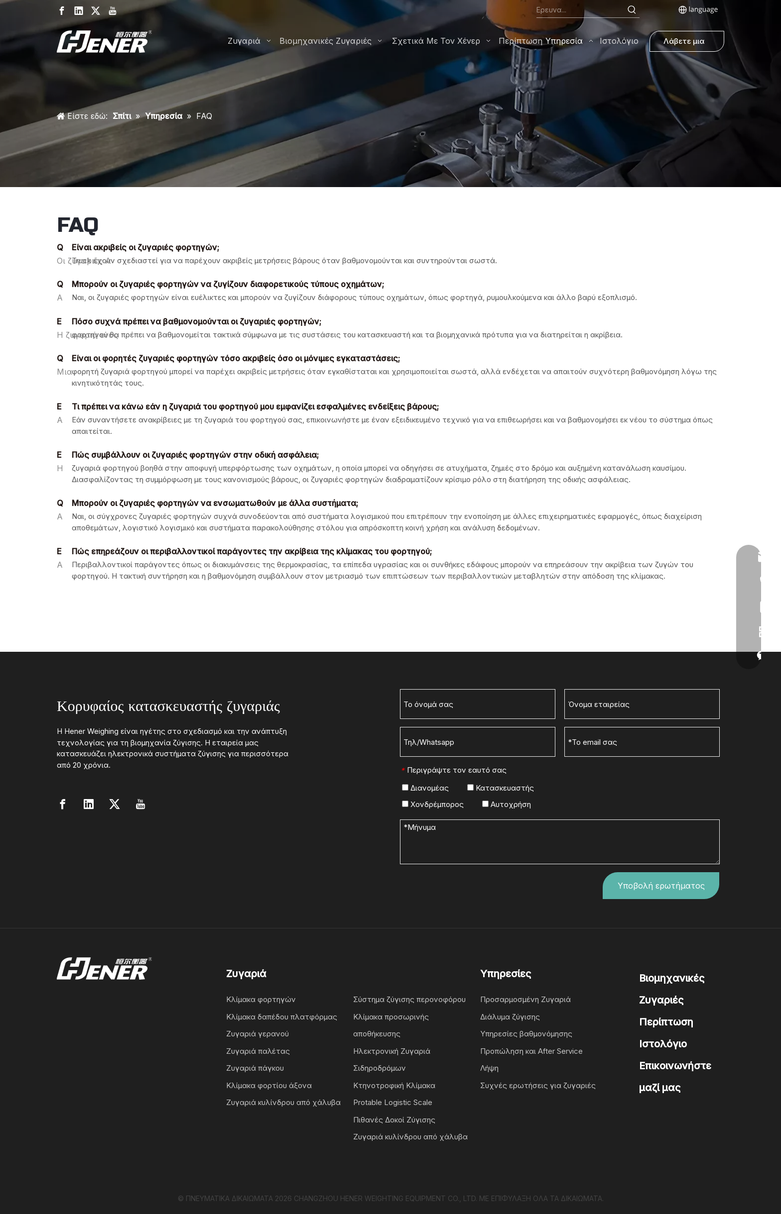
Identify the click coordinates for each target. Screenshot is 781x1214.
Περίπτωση (666, 1022)
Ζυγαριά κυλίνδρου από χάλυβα (283, 1102)
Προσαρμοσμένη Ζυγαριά (525, 999)
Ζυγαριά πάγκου (255, 1068)
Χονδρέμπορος (433, 804)
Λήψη (489, 1068)
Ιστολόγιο (663, 1044)
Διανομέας (425, 788)
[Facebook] (62, 10)
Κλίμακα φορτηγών (261, 999)
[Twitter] (96, 10)
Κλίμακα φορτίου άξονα (269, 1085)
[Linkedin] (79, 10)
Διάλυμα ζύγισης (510, 1016)
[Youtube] (113, 10)
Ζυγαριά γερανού (257, 1033)
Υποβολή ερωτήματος (661, 886)
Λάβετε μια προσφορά (683, 44)
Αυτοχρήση (506, 804)
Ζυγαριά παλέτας (258, 1051)
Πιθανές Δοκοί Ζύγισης (394, 1119)
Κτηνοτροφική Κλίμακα (394, 1085)
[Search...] (580, 9)
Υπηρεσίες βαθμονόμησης (526, 1033)
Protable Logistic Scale (392, 1102)
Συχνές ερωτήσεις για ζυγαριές (538, 1085)
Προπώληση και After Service (531, 1051)
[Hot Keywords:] (632, 9)
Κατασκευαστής (500, 788)
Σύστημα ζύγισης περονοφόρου (409, 999)
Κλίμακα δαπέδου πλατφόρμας (281, 1016)
